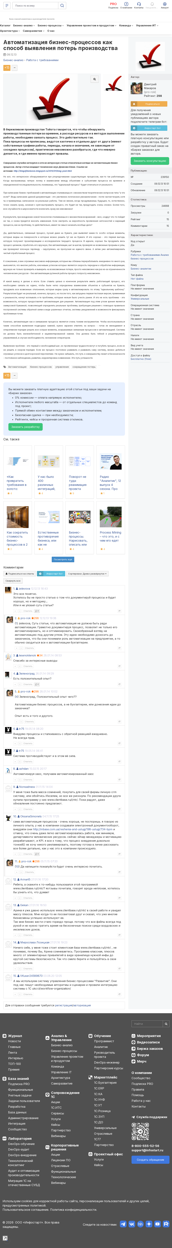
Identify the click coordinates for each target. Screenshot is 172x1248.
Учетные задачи (19, 1095)
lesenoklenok (27, 655)
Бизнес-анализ (62, 1045)
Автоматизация (17, 367)
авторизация (82, 1005)
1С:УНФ (99, 1099)
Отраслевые (60, 1166)
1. (14, 588)
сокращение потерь (84, 367)
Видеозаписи (148, 1042)
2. (16, 618)
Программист (104, 1041)
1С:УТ (98, 1105)
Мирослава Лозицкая (34, 942)
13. (15, 905)
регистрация (63, 1005)
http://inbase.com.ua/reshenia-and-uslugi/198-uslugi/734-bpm (72, 829)
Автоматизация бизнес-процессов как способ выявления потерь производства (60, 45)
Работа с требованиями (145, 254)
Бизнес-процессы (64, 1051)
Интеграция (16, 1123)
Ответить (27, 611)
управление (62, 367)
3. (14, 655)
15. (15, 975)
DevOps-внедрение (22, 1155)
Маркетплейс (105, 1077)
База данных (17, 1112)
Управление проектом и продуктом (67, 1059)
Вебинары (58, 1136)
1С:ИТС (56, 1107)
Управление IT (61, 1072)
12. (15, 879)
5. (16, 691)
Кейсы (55, 1124)
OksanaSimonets (31, 816)
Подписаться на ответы (20, 573)
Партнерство (61, 1130)
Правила (138, 1089)
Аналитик (101, 1047)
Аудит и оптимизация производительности (23, 1173)
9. (14, 786)
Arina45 (25, 879)
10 (17, 866)
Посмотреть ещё (63, 559)
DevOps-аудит (18, 1149)
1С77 (97, 1139)
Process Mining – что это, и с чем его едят (110, 536)
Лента (12, 1052)
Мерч (141, 1061)
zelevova (24, 588)
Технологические (63, 1177)
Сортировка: (87, 573)
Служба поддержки (151, 1117)
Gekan (24, 905)
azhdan (24, 768)
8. (14, 768)
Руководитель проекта (104, 1055)
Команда (57, 1066)
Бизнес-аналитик (141, 268)
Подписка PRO (19, 1084)
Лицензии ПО (61, 1160)
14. (15, 942)
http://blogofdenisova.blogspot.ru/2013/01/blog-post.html (43, 171)
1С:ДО (98, 1122)
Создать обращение (150, 1159)
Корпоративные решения (65, 1147)
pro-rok (25, 618)
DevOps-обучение (21, 1144)
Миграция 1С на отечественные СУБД (24, 1183)
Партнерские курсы (108, 1068)
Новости (14, 1041)
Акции (55, 1102)
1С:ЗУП (99, 1116)
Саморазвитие (61, 1083)
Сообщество (17, 1129)
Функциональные (20, 1089)
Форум (143, 1055)
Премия (13, 1069)
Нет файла (137, 278)
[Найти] (166, 1023)
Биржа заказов (150, 1049)
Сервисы (57, 1113)
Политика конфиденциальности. (73, 1209)
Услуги (56, 1119)
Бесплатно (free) (141, 359)
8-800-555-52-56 (145, 1146)
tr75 (21, 728)
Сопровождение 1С (65, 1095)
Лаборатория (20, 1139)
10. (15, 816)
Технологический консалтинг (20, 1163)
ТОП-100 (14, 1064)
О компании (142, 1073)
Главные (14, 1047)
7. (14, 750)
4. (14, 673)
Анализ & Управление (61, 1038)
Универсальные (140, 298)
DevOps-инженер (107, 1062)
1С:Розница (102, 1111)
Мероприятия (149, 1036)
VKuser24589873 (31, 975)
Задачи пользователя (24, 1101)
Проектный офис (108, 1154)
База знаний (18, 1079)
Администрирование (23, 1118)
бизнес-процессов (41, 367)
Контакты (139, 1106)
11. (16, 861)
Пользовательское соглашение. (26, 1209)
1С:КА (98, 1094)
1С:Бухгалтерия (105, 1082)
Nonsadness (27, 786)
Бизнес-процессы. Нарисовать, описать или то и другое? (78, 540)
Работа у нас (141, 1100)
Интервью (15, 1058)
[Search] (150, 1023)
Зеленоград (27, 673)
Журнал (15, 1036)
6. (14, 728)
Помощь (138, 1095)
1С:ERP (99, 1088)
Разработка (16, 1106)
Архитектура (60, 1077)
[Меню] (6, 5)
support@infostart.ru (147, 1150)
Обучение (102, 1036)
